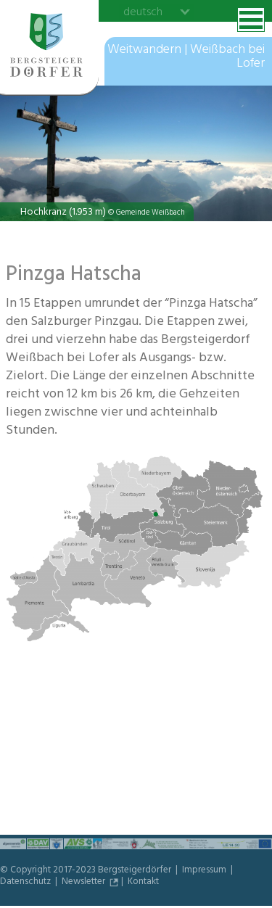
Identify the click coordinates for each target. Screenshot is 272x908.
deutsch (142, 12)
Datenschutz (26, 882)
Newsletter (84, 882)
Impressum (205, 871)
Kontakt (143, 882)
